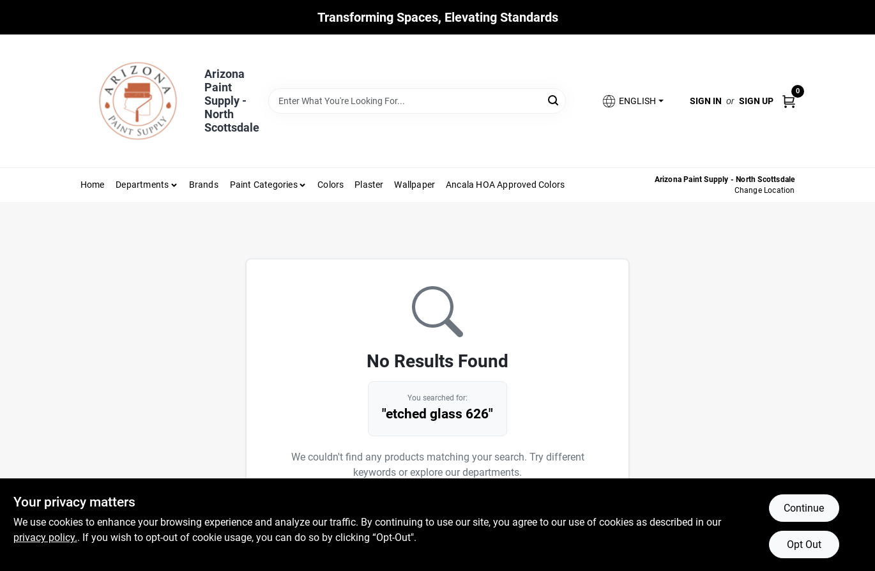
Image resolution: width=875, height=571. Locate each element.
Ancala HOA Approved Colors (505, 184)
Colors (330, 184)
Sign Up (756, 101)
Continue (804, 508)
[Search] (554, 99)
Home (92, 184)
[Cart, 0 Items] (788, 100)
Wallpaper (414, 184)
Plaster (368, 184)
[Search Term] (417, 101)
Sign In (706, 101)
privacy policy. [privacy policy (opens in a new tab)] (45, 537)
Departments (142, 184)
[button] (632, 101)
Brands (203, 184)
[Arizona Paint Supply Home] (137, 100)
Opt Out (804, 544)
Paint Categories (264, 184)
